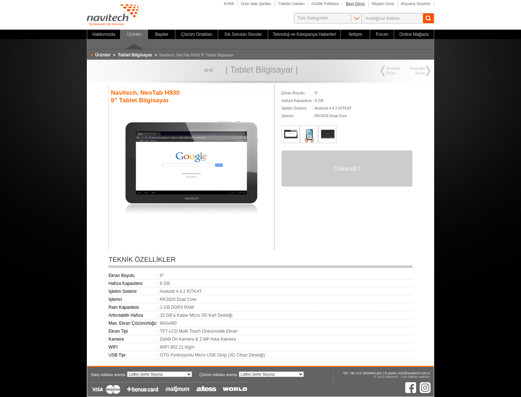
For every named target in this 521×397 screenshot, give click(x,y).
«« (208, 69)
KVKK (229, 3)
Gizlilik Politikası (325, 3)
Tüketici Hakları (291, 3)
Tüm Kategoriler (312, 18)
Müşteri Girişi (383, 3)
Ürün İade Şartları (256, 3)
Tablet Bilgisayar (261, 69)
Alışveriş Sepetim (416, 3)
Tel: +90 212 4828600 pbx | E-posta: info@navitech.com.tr (386, 373)
